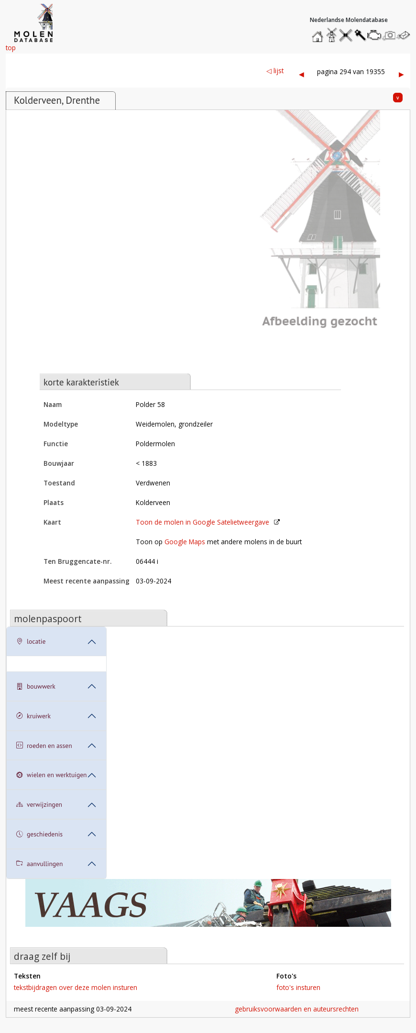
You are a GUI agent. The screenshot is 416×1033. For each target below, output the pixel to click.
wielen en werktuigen (51, 775)
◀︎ (301, 73)
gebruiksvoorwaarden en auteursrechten (297, 1008)
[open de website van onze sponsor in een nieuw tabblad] (208, 908)
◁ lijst (275, 70)
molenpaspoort (48, 618)
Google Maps (184, 541)
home (319, 32)
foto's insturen (298, 987)
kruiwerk (33, 716)
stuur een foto (389, 35)
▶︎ (401, 73)
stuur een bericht (406, 35)
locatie (30, 641)
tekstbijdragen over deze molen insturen (75, 987)
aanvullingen (39, 864)
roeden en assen (44, 746)
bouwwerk (35, 686)
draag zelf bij (42, 956)
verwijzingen (39, 805)
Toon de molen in (202, 522)
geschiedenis (39, 834)
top (11, 47)
